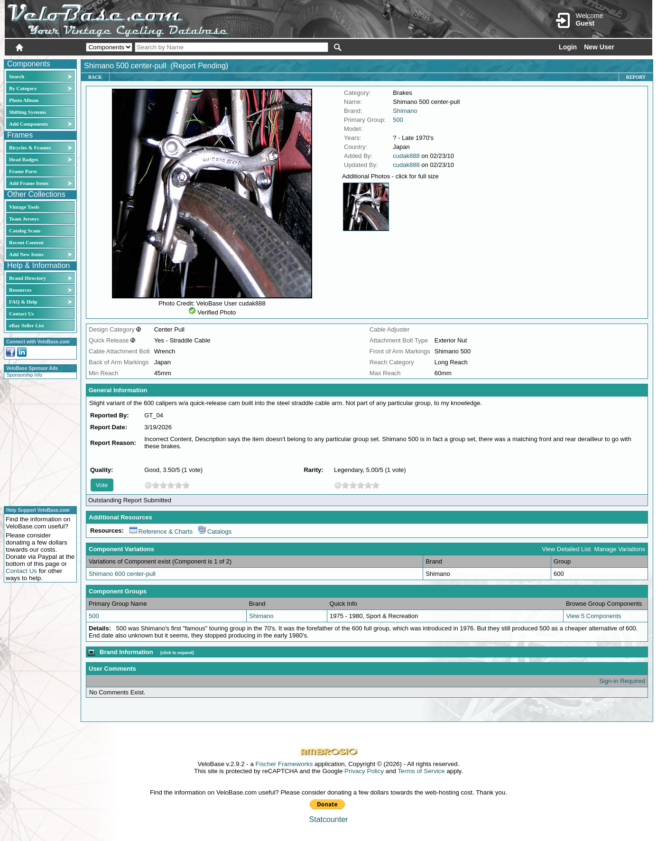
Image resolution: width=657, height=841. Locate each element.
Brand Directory (27, 278)
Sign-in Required (622, 680)
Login (568, 47)
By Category (23, 88)
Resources (20, 290)
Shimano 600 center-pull (122, 573)
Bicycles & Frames (30, 147)
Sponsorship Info (24, 375)
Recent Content (26, 242)
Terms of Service (421, 771)
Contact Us (21, 313)
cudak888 (406, 155)
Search (16, 76)
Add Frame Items (28, 183)
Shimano (405, 110)
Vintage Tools (24, 207)
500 (398, 119)
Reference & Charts (161, 531)
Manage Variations (619, 549)
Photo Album (23, 100)
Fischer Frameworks (284, 763)
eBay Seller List (26, 325)
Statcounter (328, 819)
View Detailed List (566, 549)
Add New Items (26, 254)
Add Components (28, 124)
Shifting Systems (27, 112)
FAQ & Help (23, 302)
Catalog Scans (24, 230)
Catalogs (214, 531)
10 (186, 485)
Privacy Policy (364, 771)
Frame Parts (23, 171)
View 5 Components (593, 615)
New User (599, 47)
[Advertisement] (37, 441)
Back (95, 77)
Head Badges (23, 159)
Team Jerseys (24, 219)
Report (636, 77)
